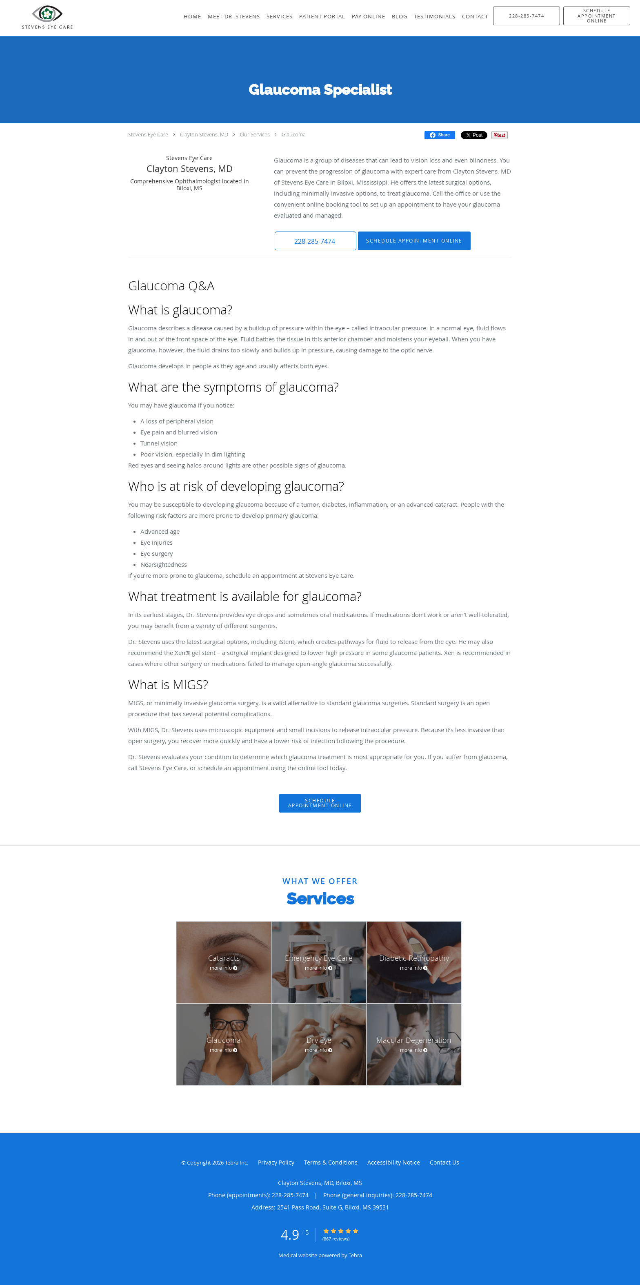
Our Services (255, 134)
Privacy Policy (276, 1162)
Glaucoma (294, 134)
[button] (596, 16)
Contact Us (444, 1162)
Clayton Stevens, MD (204, 134)
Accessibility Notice (393, 1162)
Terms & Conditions (331, 1162)
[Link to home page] (38, 18)
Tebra (355, 1255)
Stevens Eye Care (148, 134)
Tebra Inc (236, 1162)
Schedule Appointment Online (414, 240)
